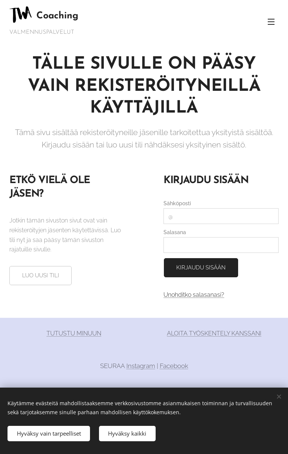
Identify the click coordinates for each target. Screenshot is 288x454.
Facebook (174, 366)
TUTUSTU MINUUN (73, 333)
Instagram (140, 366)
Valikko (271, 21)
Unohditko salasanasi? (194, 294)
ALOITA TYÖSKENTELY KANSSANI (214, 333)
